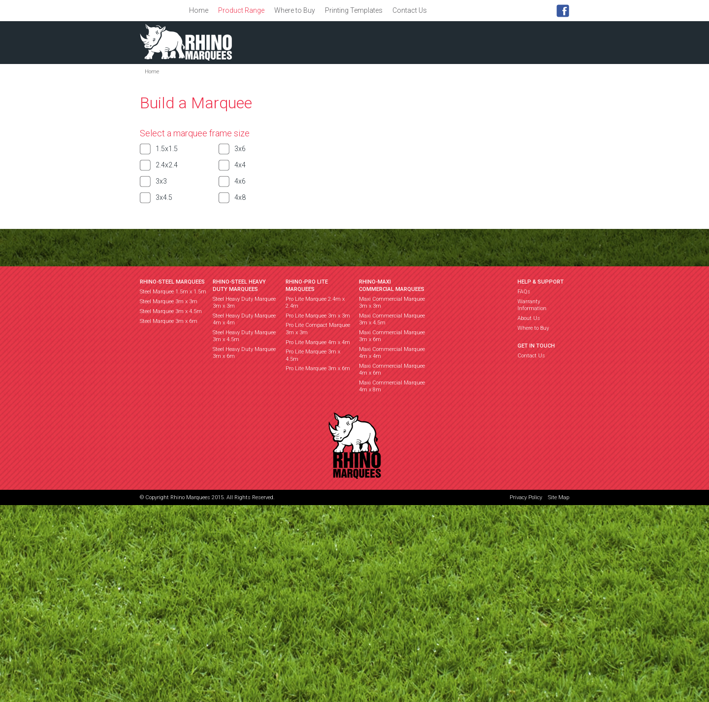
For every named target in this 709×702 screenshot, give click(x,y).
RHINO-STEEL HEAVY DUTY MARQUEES (239, 285)
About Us (528, 318)
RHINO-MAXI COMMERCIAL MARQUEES (391, 285)
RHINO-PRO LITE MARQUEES (307, 285)
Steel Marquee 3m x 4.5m (171, 311)
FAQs (523, 291)
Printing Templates (354, 10)
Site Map (558, 497)
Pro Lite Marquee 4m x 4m (318, 342)
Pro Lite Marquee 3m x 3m (318, 316)
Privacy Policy (526, 497)
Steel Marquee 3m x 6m (168, 321)
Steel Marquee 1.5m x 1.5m (173, 291)
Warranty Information (532, 305)
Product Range (241, 10)
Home (198, 10)
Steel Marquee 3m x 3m (168, 301)
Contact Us (409, 10)
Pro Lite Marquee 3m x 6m (318, 368)
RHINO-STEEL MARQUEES (172, 282)
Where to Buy (294, 10)
